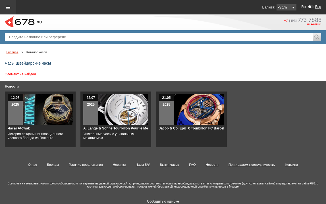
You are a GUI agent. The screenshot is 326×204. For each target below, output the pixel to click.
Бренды (53, 164)
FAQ (192, 164)
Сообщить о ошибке (163, 201)
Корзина (291, 164)
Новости (12, 86)
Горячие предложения (86, 164)
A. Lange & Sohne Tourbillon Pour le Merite (118, 128)
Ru (303, 7)
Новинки (119, 164)
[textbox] (159, 37)
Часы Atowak (19, 128)
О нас (32, 164)
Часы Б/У (143, 164)
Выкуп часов (169, 164)
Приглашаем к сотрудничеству (252, 164)
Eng (318, 7)
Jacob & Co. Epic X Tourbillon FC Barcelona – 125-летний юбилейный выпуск (223, 128)
